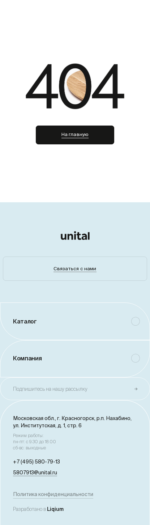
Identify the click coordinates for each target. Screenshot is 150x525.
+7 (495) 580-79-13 (36, 462)
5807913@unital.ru (35, 472)
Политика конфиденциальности (53, 494)
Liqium (55, 509)
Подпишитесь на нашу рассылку (50, 389)
